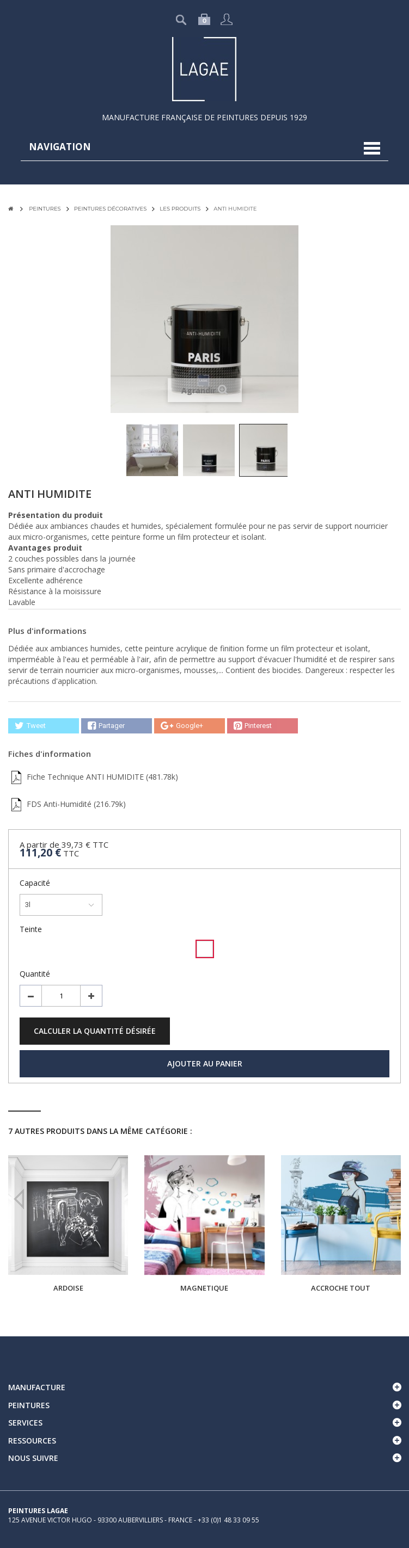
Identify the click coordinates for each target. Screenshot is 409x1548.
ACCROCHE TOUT (340, 1288)
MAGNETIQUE (204, 1288)
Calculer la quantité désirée (95, 1031)
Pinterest (253, 725)
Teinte (32, 929)
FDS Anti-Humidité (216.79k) (67, 804)
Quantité (35, 974)
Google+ (182, 725)
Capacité (36, 883)
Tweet (30, 725)
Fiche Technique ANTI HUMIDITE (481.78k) (93, 777)
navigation (60, 146)
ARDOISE (68, 1288)
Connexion (227, 19)
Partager (106, 725)
